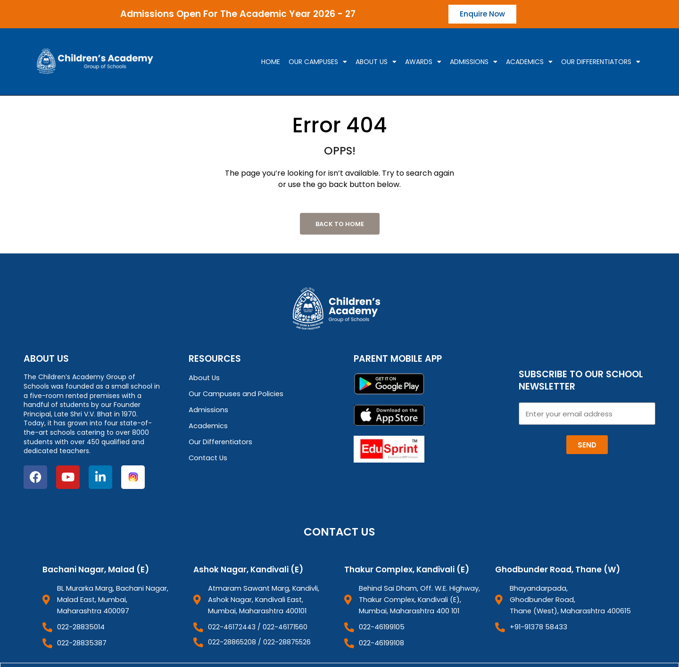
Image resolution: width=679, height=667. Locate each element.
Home (270, 62)
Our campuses (318, 62)
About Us (376, 62)
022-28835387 (81, 641)
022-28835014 (80, 625)
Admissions (473, 62)
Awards (423, 62)
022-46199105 (381, 625)
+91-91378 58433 (537, 625)
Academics (529, 62)
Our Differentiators (600, 62)
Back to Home (339, 224)
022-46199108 (381, 641)
